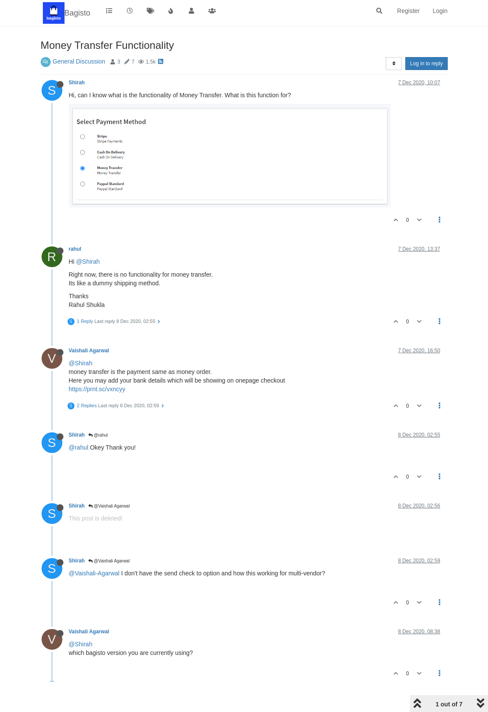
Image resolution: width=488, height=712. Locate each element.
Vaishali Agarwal (89, 351)
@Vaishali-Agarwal (94, 573)
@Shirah (88, 261)
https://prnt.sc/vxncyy (97, 389)
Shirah (77, 83)
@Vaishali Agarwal (109, 506)
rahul (75, 249)
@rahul (98, 435)
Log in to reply (426, 64)
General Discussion (79, 61)
